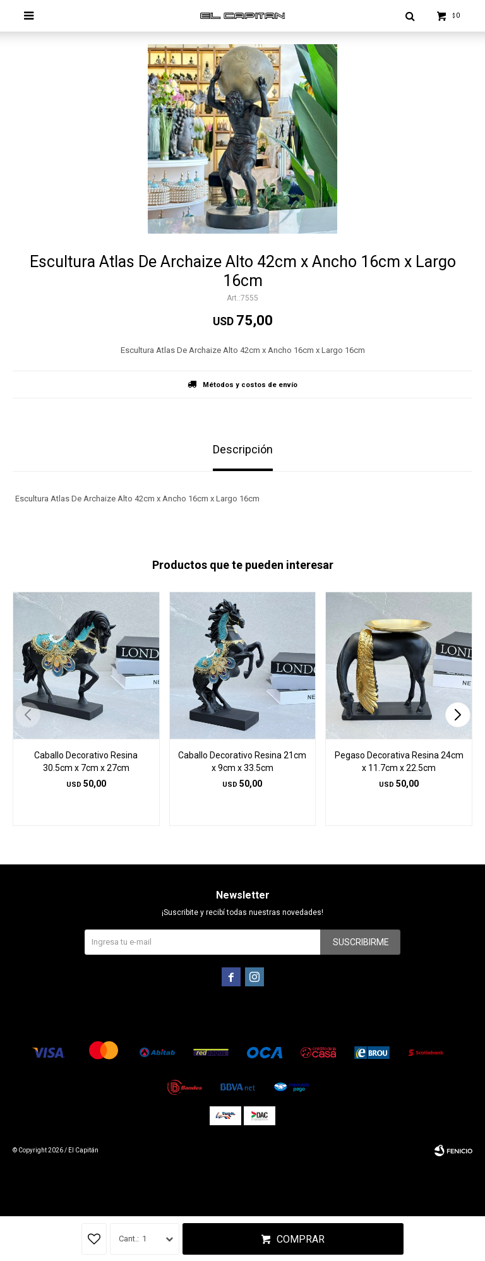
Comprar (301, 1239)
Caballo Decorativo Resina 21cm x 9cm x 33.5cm (242, 761)
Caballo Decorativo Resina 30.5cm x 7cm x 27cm (86, 761)
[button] (457, 715)
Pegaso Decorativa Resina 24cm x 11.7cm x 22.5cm (399, 761)
